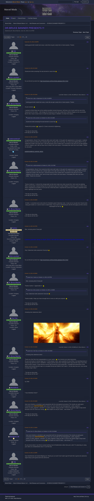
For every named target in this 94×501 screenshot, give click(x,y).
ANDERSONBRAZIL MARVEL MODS (34, 151)
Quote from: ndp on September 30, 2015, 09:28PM (39, 98)
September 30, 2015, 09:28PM (31, 41)
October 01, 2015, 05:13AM (31, 68)
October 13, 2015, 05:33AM (31, 309)
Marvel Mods (10, 9)
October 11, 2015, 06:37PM (31, 226)
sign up (31, 2)
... (25, 37)
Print (87, 37)
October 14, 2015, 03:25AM (31, 347)
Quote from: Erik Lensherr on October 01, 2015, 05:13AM (41, 117)
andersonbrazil (14, 139)
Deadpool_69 (14, 436)
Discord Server (21, 18)
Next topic (86, 32)
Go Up (6, 479)
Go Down (7, 37)
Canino (14, 228)
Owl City (14, 318)
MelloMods (14, 387)
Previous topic (77, 32)
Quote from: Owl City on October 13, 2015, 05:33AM (39, 350)
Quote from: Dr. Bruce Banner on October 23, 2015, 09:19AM (42, 431)
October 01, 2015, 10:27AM (31, 137)
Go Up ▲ (87, 496)
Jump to (66, 486)
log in (26, 2)
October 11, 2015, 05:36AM (31, 199)
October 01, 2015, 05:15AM (31, 94)
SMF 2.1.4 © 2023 (9, 498)
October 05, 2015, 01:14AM (31, 161)
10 (26, 37)
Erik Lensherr (14, 77)
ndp (14, 51)
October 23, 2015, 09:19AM (31, 401)
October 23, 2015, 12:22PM (31, 452)
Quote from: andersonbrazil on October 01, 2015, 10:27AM (41, 165)
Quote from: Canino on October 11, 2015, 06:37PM (39, 277)
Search (13, 18)
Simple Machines (17, 498)
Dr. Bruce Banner (15, 103)
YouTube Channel (32, 18)
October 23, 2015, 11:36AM (31, 427)
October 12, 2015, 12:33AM (31, 247)
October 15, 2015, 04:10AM (31, 378)
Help (75, 496)
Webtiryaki (12, 496)
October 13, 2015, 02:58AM (31, 273)
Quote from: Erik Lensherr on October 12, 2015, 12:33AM (41, 289)
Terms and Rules (80, 496)
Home (7, 18)
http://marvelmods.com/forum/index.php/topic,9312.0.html (54, 81)
